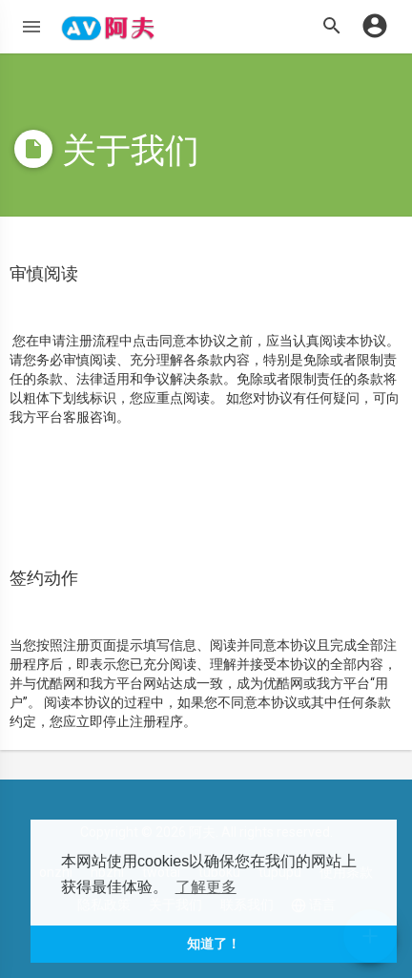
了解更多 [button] (206, 887)
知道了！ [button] (213, 943)
